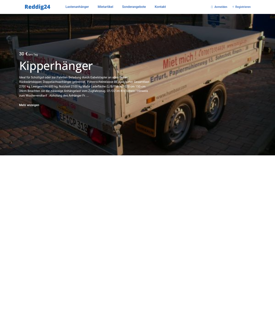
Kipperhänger (56, 65)
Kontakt (160, 7)
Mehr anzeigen (29, 105)
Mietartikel (105, 7)
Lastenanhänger (77, 7)
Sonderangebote (134, 7)
